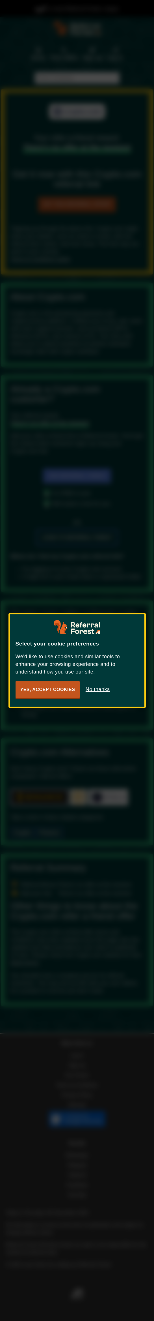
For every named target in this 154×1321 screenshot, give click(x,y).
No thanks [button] (98, 689)
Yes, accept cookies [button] (47, 689)
